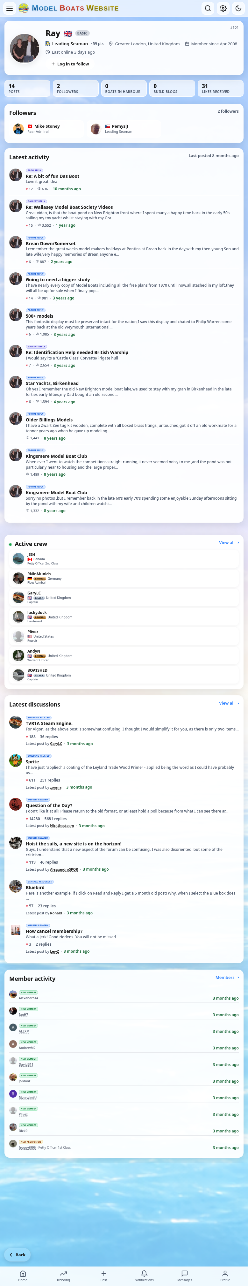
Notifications (144, 1276)
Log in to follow (70, 64)
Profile (225, 1276)
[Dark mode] (238, 8)
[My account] (223, 8)
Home (22, 1276)
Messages (184, 1276)
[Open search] (208, 8)
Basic (82, 33)
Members (227, 977)
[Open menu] (9, 8)
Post (103, 1276)
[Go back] (17, 1255)
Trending (63, 1276)
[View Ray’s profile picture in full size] (24, 48)
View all (229, 542)
